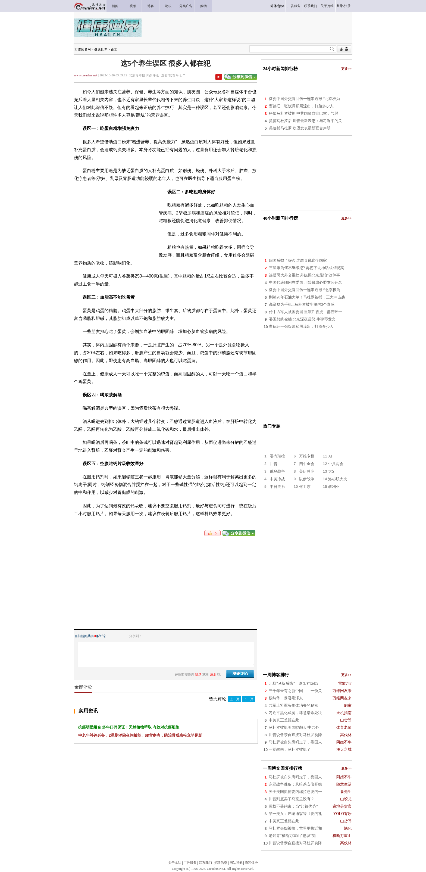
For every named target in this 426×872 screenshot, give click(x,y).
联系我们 (205, 863)
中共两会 (335, 464)
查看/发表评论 (171, 75)
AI (330, 456)
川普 (273, 464)
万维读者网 (82, 49)
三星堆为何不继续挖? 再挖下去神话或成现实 (306, 268)
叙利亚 (334, 487)
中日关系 (277, 487)
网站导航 (236, 863)
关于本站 (174, 863)
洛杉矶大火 (337, 479)
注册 (347, 6)
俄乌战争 (277, 471)
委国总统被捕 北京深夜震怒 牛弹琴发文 (302, 319)
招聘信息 (220, 863)
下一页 (248, 699)
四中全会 (306, 464)
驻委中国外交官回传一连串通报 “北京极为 (304, 99)
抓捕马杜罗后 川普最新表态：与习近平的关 (305, 121)
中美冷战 (277, 479)
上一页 (234, 699)
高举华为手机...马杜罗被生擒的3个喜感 (302, 305)
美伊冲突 (306, 471)
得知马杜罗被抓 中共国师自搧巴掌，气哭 (304, 113)
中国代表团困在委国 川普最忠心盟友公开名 (305, 283)
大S (331, 471)
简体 (273, 6)
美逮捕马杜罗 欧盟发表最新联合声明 (300, 128)
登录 (340, 6)
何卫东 (305, 487)
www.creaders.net (85, 75)
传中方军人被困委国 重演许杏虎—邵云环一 (305, 312)
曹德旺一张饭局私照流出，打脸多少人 (301, 106)
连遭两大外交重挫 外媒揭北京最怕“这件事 (304, 275)
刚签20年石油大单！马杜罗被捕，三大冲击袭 (307, 297)
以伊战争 (306, 479)
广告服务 (189, 863)
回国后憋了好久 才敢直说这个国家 (298, 261)
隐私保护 (251, 863)
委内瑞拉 (277, 456)
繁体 (281, 6)
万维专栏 (306, 456)
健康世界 (100, 49)
